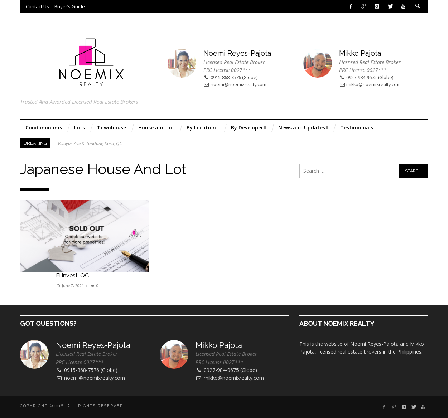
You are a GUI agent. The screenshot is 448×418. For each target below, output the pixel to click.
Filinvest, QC (72, 275)
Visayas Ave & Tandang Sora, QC (90, 143)
